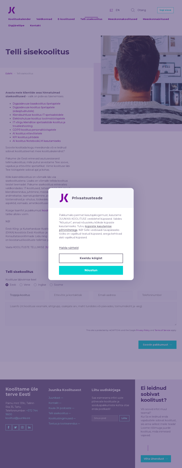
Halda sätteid (69, 247)
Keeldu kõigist (91, 258)
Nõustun (91, 270)
